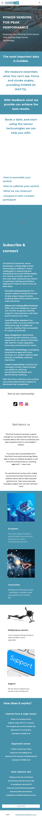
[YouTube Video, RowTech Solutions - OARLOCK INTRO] (21, 155)
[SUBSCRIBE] (21, 806)
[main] (21, 22)
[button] (2, 2)
